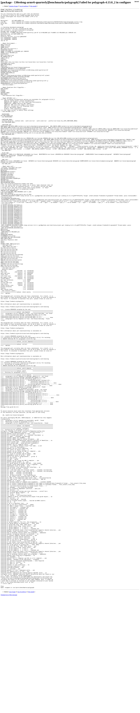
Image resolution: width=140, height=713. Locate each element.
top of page (12, 707)
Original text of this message (9, 710)
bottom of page (13, 6)
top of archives (24, 6)
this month (33, 6)
